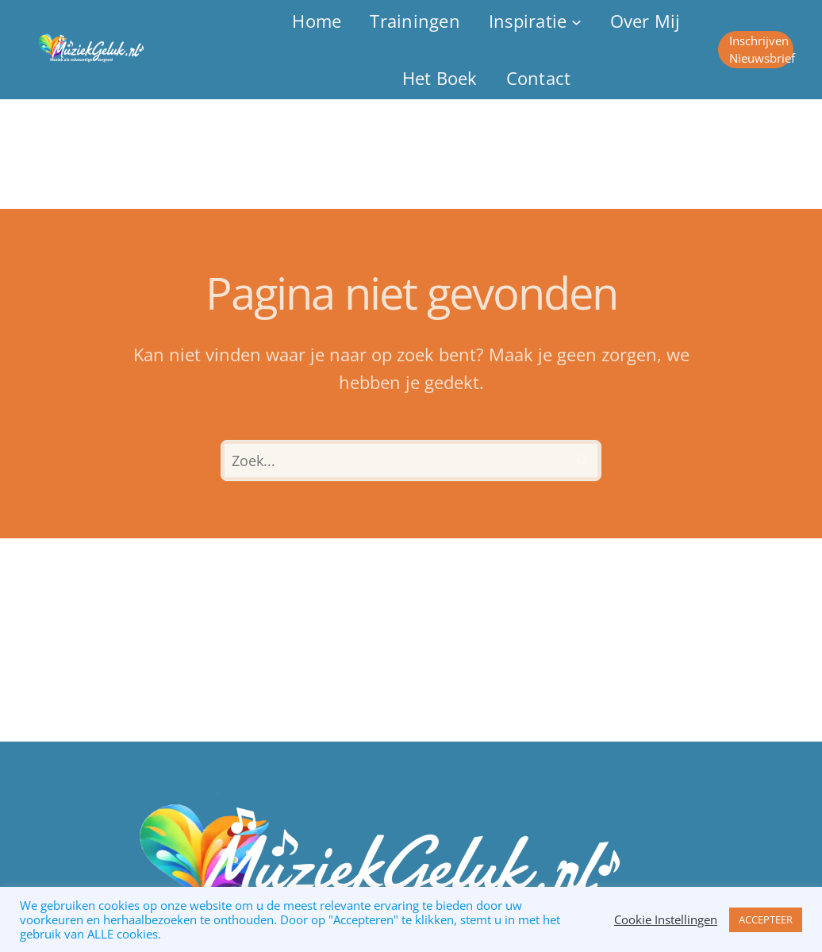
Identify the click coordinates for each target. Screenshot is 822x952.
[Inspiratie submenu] (535, 22)
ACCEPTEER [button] (766, 919)
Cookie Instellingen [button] (665, 919)
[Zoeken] (580, 460)
